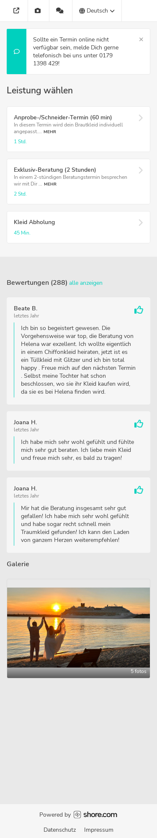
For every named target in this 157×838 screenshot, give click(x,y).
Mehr (50, 131)
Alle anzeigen (86, 283)
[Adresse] (17, 10)
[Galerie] (38, 10)
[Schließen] (141, 39)
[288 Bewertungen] (60, 10)
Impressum (98, 830)
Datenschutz (60, 830)
